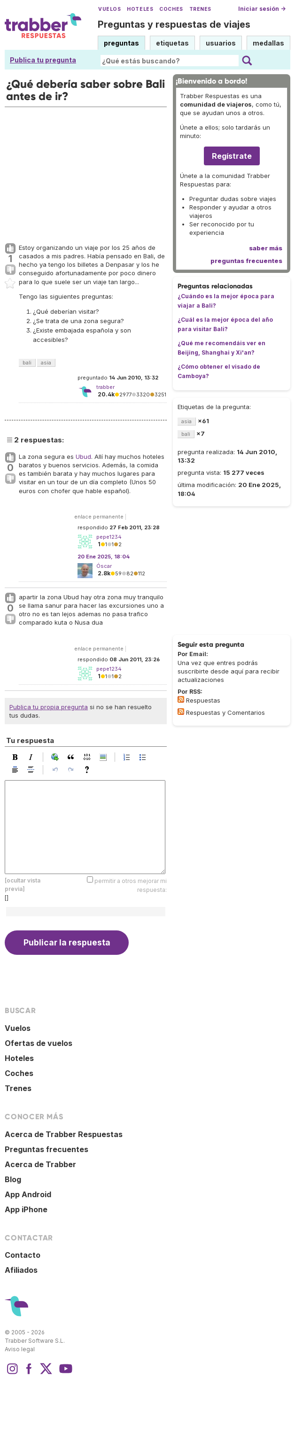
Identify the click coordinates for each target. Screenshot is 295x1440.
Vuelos (109, 9)
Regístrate (232, 156)
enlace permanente (99, 516)
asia (46, 362)
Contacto (22, 1255)
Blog (13, 1179)
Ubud (83, 456)
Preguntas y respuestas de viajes (174, 24)
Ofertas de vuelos (38, 1043)
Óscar (104, 566)
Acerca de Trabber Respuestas (64, 1134)
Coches (171, 9)
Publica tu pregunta (43, 60)
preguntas (121, 43)
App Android (28, 1194)
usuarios (221, 43)
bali (27, 362)
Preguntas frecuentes (46, 1149)
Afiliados (21, 1270)
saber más (265, 248)
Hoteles (140, 9)
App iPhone (26, 1209)
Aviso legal (20, 1349)
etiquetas (172, 43)
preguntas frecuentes (246, 260)
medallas (268, 43)
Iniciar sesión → (262, 8)
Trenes (200, 9)
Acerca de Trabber (40, 1164)
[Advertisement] (84, 173)
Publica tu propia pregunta (48, 707)
